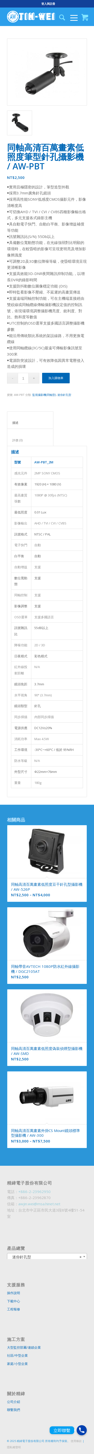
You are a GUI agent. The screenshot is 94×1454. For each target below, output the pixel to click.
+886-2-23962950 (34, 1191)
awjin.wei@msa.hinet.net (39, 1203)
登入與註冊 (48, 4)
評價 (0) (30, 440)
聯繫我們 (13, 1409)
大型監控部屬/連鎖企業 (24, 1347)
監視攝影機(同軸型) (44, 395)
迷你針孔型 (64, 395)
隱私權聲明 (14, 1447)
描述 (30, 423)
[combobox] (47, 1256)
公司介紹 (13, 1401)
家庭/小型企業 (17, 1363)
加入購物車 (55, 378)
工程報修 (13, 1309)
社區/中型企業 (17, 1355)
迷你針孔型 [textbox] (45, 1256)
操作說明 (13, 1293)
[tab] (30, 420)
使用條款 (76, 1441)
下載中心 (13, 1301)
